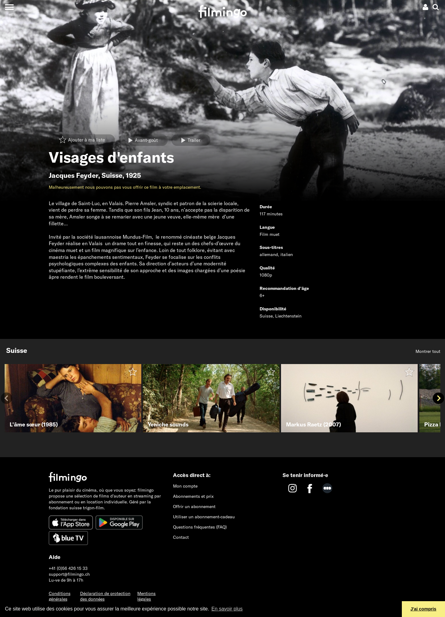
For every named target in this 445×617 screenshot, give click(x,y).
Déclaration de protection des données (105, 596)
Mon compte (185, 486)
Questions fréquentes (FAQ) (200, 527)
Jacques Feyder (73, 175)
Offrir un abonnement (194, 506)
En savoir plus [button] (227, 608)
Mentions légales (146, 596)
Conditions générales (59, 596)
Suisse (112, 175)
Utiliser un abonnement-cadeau (204, 517)
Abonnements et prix (193, 496)
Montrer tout (427, 351)
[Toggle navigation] (9, 7)
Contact (181, 537)
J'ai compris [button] (423, 608)
